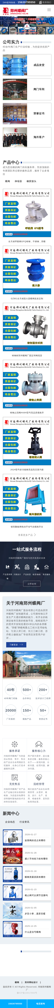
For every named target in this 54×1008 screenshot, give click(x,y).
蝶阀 (7, 181)
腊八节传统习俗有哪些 (36, 858)
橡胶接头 (31, 181)
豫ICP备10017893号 (27, 993)
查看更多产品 (27, 535)
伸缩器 (18, 181)
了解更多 (16, 645)
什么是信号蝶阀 (33, 932)
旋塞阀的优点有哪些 (35, 840)
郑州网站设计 (31, 982)
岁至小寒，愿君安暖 (35, 913)
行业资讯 (24, 822)
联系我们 (47, 2)
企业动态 (10, 822)
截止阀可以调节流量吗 (36, 895)
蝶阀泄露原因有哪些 (35, 877)
